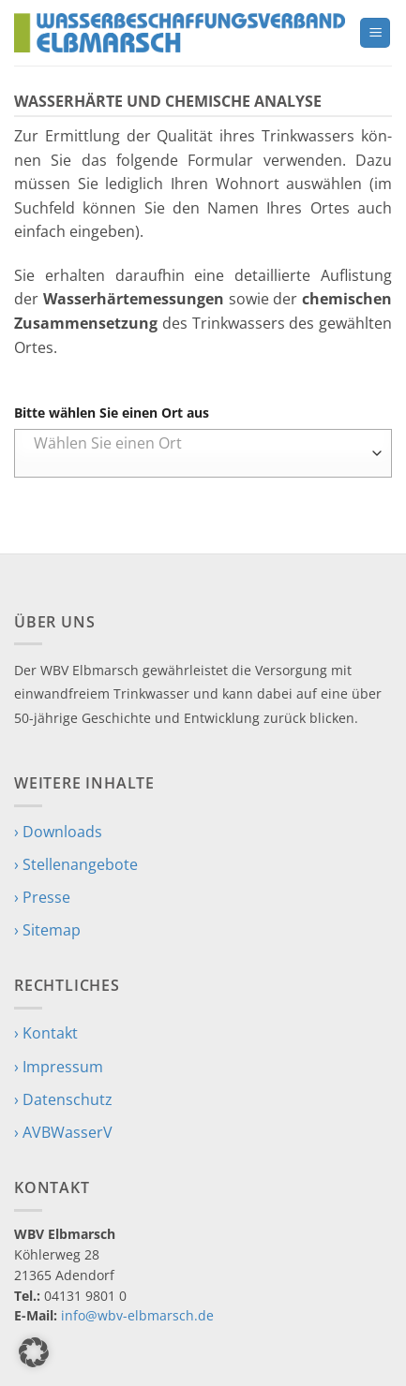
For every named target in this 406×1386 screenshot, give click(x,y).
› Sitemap (47, 930)
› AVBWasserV (63, 1132)
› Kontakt (46, 1033)
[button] (375, 33)
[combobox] (203, 453)
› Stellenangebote (76, 864)
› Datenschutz (63, 1099)
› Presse (42, 897)
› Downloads (58, 831)
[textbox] (198, 443)
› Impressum (58, 1066)
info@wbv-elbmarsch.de (137, 1315)
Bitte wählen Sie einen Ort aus (111, 412)
